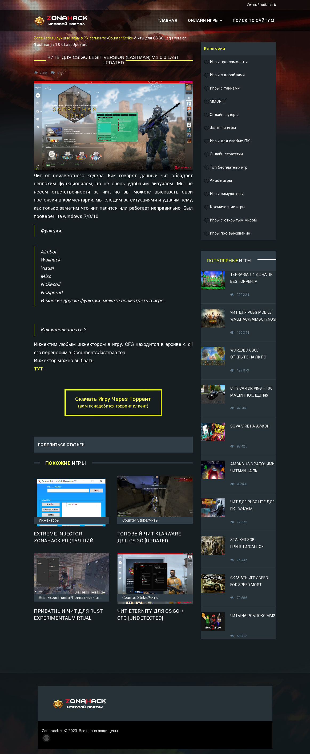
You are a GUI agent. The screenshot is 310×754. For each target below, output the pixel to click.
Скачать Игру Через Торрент (113, 402)
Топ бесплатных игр (225, 167)
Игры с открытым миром (230, 220)
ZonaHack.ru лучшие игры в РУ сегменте (70, 38)
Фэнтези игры (220, 127)
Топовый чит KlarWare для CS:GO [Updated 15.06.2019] (149, 541)
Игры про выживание (227, 233)
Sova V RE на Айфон (249, 426)
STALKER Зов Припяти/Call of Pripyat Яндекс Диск (251, 547)
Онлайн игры (203, 20)
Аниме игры (218, 180)
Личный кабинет (261, 5)
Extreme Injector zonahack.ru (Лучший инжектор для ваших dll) (70, 541)
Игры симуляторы (224, 194)
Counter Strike (120, 38)
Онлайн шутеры (221, 114)
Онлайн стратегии (223, 154)
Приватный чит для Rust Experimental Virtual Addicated (68, 618)
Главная (167, 20)
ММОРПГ (215, 101)
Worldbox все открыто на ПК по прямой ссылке (248, 357)
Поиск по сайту (254, 20)
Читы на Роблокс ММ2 (252, 616)
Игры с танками (222, 88)
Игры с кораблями (224, 75)
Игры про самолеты (226, 62)
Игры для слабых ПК (227, 141)
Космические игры (224, 207)
